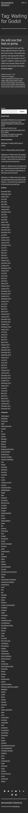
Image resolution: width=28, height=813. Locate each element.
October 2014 (5, 324)
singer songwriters (6, 710)
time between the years (8, 745)
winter (3, 768)
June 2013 (4, 362)
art (2, 431)
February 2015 (5, 314)
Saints (3, 697)
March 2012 (4, 398)
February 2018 (5, 240)
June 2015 (4, 304)
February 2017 (5, 260)
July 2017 (4, 247)
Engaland (4, 508)
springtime (4, 727)
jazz (2, 592)
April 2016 (4, 281)
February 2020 (5, 224)
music (3, 633)
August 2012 (5, 385)
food (2, 533)
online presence (6, 659)
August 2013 (5, 357)
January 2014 (5, 347)
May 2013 (4, 365)
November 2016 (6, 263)
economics (4, 500)
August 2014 (5, 329)
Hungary (13, 82)
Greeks (8, 82)
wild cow (7, 86)
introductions (5, 584)
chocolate (4, 467)
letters (3, 600)
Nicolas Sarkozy (11, 84)
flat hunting (4, 531)
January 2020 (5, 227)
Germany (3, 82)
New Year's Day (5, 641)
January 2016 (5, 288)
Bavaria (3, 444)
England (3, 510)
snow (2, 715)
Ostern (3, 661)
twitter (17, 84)
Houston (3, 569)
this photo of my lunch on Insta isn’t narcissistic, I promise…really (11, 135)
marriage (3, 610)
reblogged (4, 689)
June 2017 (4, 250)
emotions (4, 505)
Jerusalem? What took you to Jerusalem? (13, 120)
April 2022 (4, 204)
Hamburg (4, 556)
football (3, 536)
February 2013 (5, 370)
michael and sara (6, 620)
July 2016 (4, 273)
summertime (5, 730)
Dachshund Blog (6, 487)
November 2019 (6, 232)
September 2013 (6, 355)
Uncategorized (5, 761)
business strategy (6, 457)
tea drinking (4, 733)
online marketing (6, 656)
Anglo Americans (6, 426)
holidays (3, 564)
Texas (3, 738)
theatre (3, 740)
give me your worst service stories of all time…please (13, 131)
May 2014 (4, 337)
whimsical (4, 766)
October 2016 (5, 265)
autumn (3, 436)
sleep (2, 712)
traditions (4, 753)
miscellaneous (5, 623)
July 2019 (4, 235)
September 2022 (6, 194)
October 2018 (5, 237)
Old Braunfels (5, 653)
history (3, 561)
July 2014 (4, 332)
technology (4, 735)
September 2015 (6, 298)
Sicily (2, 707)
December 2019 (6, 230)
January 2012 (5, 403)
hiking (3, 559)
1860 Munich (5, 416)
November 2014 (6, 322)
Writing (3, 781)
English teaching (6, 513)
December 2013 (6, 350)
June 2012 (4, 390)
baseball (3, 441)
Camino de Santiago (7, 459)
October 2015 (5, 296)
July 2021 (4, 214)
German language (6, 544)
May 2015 (4, 306)
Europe (20, 80)
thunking (11, 76)
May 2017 (4, 253)
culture (3, 480)
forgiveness (4, 538)
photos (3, 671)
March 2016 (4, 283)
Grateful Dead (5, 551)
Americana (4, 421)
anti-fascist (16, 78)
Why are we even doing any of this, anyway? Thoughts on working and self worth (12, 123)
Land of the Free (20, 82)
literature (3, 602)
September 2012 (6, 383)
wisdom (3, 771)
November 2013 (6, 352)
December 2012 (6, 375)
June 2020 (4, 217)
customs (3, 485)
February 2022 (5, 207)
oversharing (4, 664)
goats (2, 549)
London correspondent (8, 605)
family (3, 523)
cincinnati (4, 475)
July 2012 (4, 388)
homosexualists (6, 567)
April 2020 (4, 219)
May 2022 (4, 201)
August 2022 (5, 196)
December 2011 (6, 406)
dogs (2, 495)
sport (2, 725)
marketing (4, 607)
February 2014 (5, 345)
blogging (3, 446)
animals (3, 429)
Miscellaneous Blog (7, 625)
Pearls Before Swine (7, 666)
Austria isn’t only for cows (9, 128)
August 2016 (5, 270)
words (3, 776)
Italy (2, 589)
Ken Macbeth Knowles (11, 803)
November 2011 (6, 408)
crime (2, 477)
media (3, 612)
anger (2, 423)
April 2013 (4, 367)
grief (2, 554)
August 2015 (5, 301)
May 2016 (4, 278)
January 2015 (5, 316)
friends (3, 541)
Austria (3, 434)
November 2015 (6, 293)
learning (3, 597)
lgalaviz (3, 166)
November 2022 (6, 191)
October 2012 (5, 380)
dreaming (4, 498)
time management (6, 748)
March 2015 (4, 311)
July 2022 (4, 199)
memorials (4, 615)
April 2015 (4, 309)
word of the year (6, 773)
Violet (3, 763)
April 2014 (4, 339)
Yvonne (12, 86)
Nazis (2, 636)
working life (4, 779)
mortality (3, 628)
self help (3, 702)
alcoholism (4, 418)
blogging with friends (7, 449)
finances (3, 528)
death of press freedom (12, 80)
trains (2, 756)
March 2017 (4, 258)
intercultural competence (8, 579)
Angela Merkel (9, 78)
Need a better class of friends (16, 150)
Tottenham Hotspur (7, 750)
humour (3, 574)
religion (3, 692)
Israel (2, 587)
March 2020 (4, 222)
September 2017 (6, 245)
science (3, 699)
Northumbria (5, 646)
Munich (3, 630)
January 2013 (5, 373)
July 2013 (4, 360)
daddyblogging (5, 490)
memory (3, 618)
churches (4, 472)
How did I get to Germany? (9, 572)
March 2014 (4, 342)
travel (2, 758)
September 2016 (6, 268)
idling (2, 577)
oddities (3, 648)
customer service (6, 482)
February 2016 (5, 286)
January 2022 (5, 209)
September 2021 (6, 212)
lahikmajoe (4, 143)
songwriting (4, 722)
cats (2, 462)
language (4, 595)
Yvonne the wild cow (19, 86)
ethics (3, 515)
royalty (3, 694)
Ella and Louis (5, 503)
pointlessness (5, 679)
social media (5, 717)
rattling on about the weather (9, 687)
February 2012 (5, 401)
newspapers (4, 643)
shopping (4, 704)
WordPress (16, 806)
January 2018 (5, 242)
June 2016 (4, 276)
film (2, 526)
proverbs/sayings (6, 684)
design (3, 492)
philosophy (4, 669)
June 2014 (4, 334)
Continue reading (6, 68)
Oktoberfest (4, 651)
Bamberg (3, 439)
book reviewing (5, 452)
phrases (3, 674)
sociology (4, 720)
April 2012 (4, 396)
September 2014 (6, 327)
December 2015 (6, 291)
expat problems (5, 521)
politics (3, 681)
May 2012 (4, 393)
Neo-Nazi (3, 84)
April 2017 (4, 255)
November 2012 (6, 378)
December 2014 (6, 319)
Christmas (4, 469)
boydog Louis (5, 454)
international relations (7, 582)
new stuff (4, 638)
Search (3, 108)
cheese (3, 464)
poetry (3, 676)
